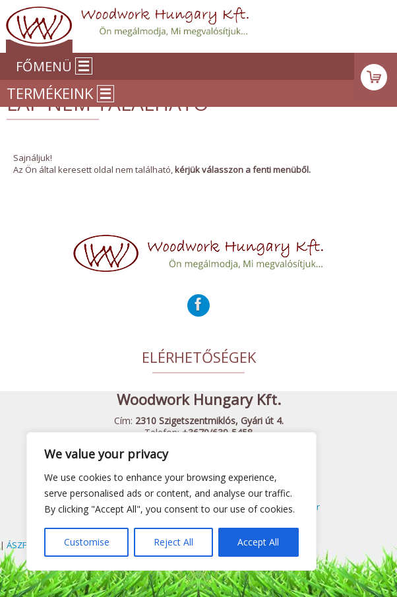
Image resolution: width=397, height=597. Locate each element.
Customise (86, 542)
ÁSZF (16, 545)
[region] (171, 501)
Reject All (173, 542)
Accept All (258, 542)
